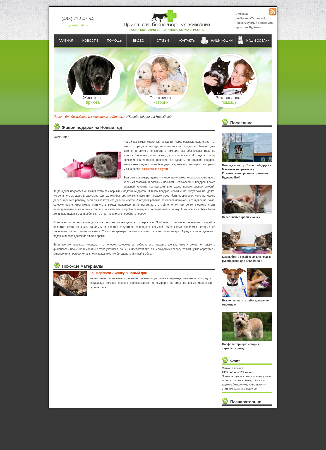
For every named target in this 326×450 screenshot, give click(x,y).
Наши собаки (258, 40)
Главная (66, 40)
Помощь (114, 40)
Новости (90, 40)
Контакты (187, 40)
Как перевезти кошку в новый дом (118, 273)
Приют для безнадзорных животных (81, 116)
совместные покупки (155, 169)
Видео (138, 40)
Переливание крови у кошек (241, 217)
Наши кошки (222, 40)
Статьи (163, 40)
